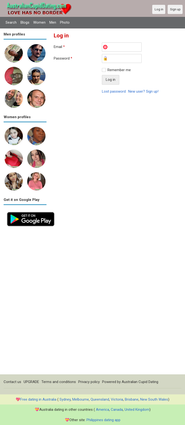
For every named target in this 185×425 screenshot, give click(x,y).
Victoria (117, 399)
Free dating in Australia (38, 399)
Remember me (119, 70)
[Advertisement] (25, 302)
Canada (117, 409)
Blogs (24, 22)
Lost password (114, 91)
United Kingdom (137, 409)
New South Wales (154, 399)
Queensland (100, 399)
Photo (65, 22)
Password (63, 58)
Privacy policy (89, 382)
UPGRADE (31, 382)
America (102, 409)
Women (39, 22)
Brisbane (132, 399)
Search (11, 22)
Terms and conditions (58, 382)
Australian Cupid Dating (140, 382)
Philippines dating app (103, 420)
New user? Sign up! (143, 91)
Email (59, 47)
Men (52, 22)
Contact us (12, 382)
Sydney (65, 399)
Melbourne (80, 399)
